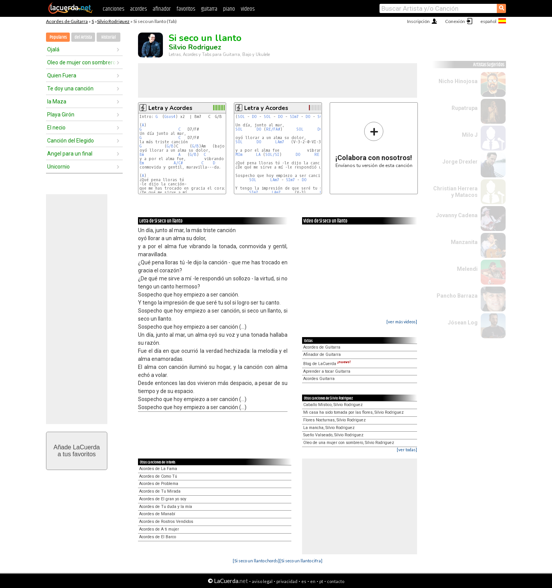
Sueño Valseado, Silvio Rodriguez (333, 434)
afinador (162, 9)
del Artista (83, 37)
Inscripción (418, 21)
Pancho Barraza (457, 296)
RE (316, 154)
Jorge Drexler (460, 162)
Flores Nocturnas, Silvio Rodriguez (334, 420)
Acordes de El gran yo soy (162, 498)
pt (321, 581)
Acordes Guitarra (319, 378)
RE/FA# (273, 129)
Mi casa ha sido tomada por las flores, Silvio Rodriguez (353, 412)
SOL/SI (272, 154)
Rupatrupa (465, 108)
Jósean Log (463, 322)
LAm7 (279, 141)
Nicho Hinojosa (458, 81)
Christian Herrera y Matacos (455, 191)
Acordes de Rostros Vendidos (166, 521)
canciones (113, 9)
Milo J (470, 135)
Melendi (467, 269)
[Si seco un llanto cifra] (300, 560)
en (312, 581)
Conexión (455, 21)
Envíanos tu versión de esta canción (373, 145)
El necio (56, 127)
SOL (241, 116)
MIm (238, 154)
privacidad (286, 581)
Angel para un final (69, 154)
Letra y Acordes (170, 108)
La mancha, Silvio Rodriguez (329, 427)
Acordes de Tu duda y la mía (165, 506)
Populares (58, 37)
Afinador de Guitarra (322, 354)
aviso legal (262, 581)
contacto (335, 581)
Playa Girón (60, 114)
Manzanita (464, 242)
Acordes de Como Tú (158, 476)
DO (254, 116)
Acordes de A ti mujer (159, 529)
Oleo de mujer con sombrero (81, 62)
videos (248, 9)
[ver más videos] (401, 321)
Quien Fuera (61, 75)
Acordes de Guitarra (67, 21)
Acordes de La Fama (158, 468)
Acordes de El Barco (157, 536)
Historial (108, 37)
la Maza (56, 101)
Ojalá (53, 49)
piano (229, 9)
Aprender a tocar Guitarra (326, 371)
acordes (138, 9)
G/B (170, 146)
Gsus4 (170, 116)
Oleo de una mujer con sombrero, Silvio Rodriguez (348, 442)
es (303, 581)
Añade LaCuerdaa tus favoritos (77, 450)
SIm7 (294, 116)
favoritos (185, 9)
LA (258, 154)
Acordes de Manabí (157, 513)
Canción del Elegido (70, 141)
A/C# (178, 163)
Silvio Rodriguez (113, 21)
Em (142, 154)
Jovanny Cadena (457, 215)
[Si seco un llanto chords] (256, 560)
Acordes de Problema (158, 483)
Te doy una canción (70, 88)
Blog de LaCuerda (327, 363)
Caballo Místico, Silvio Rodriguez (333, 404)
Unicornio (58, 167)
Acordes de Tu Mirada (160, 491)
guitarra (209, 9)
